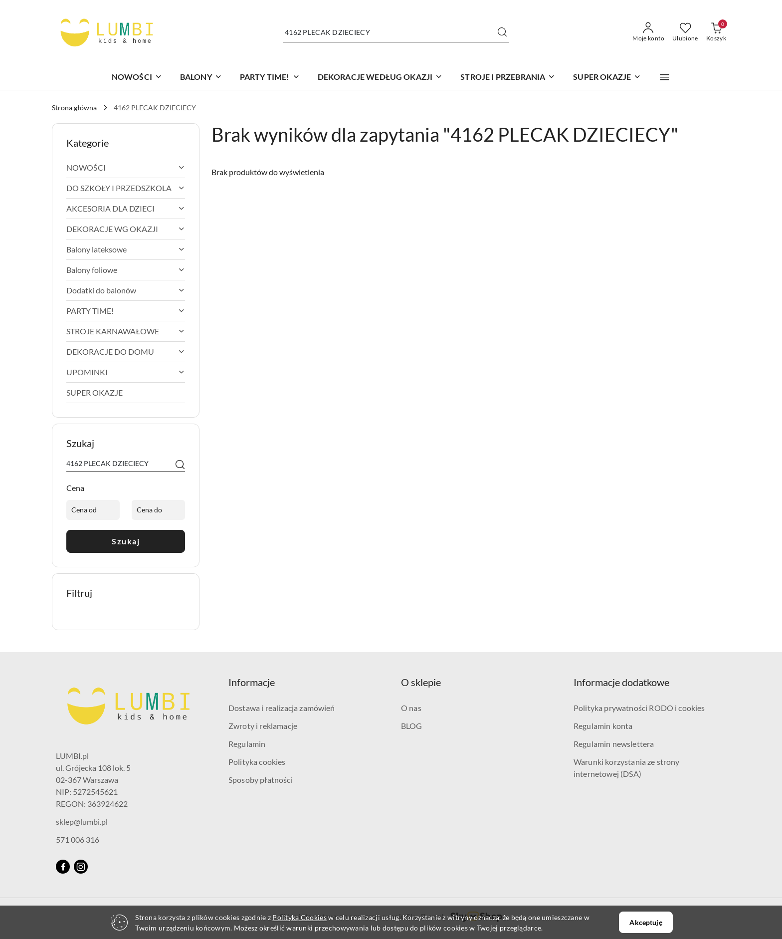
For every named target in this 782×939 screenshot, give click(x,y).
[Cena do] (158, 510)
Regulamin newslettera (614, 743)
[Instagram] (81, 867)
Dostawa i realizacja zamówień (281, 707)
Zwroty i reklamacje (262, 725)
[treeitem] (125, 168)
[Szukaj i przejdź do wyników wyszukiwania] (502, 32)
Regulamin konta (603, 725)
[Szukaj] (180, 465)
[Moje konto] (648, 32)
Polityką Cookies (299, 917)
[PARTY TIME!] (270, 77)
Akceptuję (645, 922)
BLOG (411, 725)
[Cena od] (93, 510)
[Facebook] (63, 867)
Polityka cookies (257, 761)
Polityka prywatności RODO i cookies (639, 707)
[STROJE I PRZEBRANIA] (507, 77)
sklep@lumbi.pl (82, 821)
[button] (664, 77)
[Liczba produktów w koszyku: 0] (716, 32)
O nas (411, 707)
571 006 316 (77, 839)
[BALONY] (201, 77)
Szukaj (126, 541)
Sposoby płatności (260, 779)
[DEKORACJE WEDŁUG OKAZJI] (380, 77)
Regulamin (246, 743)
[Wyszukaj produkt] (396, 32)
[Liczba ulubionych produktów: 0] (685, 32)
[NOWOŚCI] (137, 77)
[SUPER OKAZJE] (607, 77)
